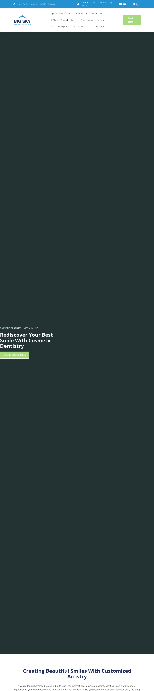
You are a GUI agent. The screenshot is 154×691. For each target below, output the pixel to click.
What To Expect (59, 26)
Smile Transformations (89, 13)
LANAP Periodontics (63, 20)
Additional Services (92, 20)
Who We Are (81, 26)
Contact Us (101, 26)
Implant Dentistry (59, 13)
